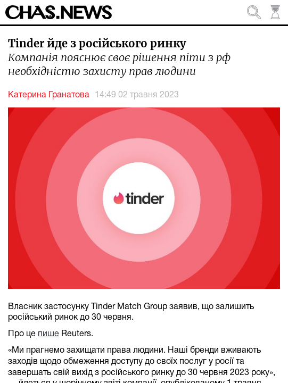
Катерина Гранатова (48, 95)
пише (48, 334)
